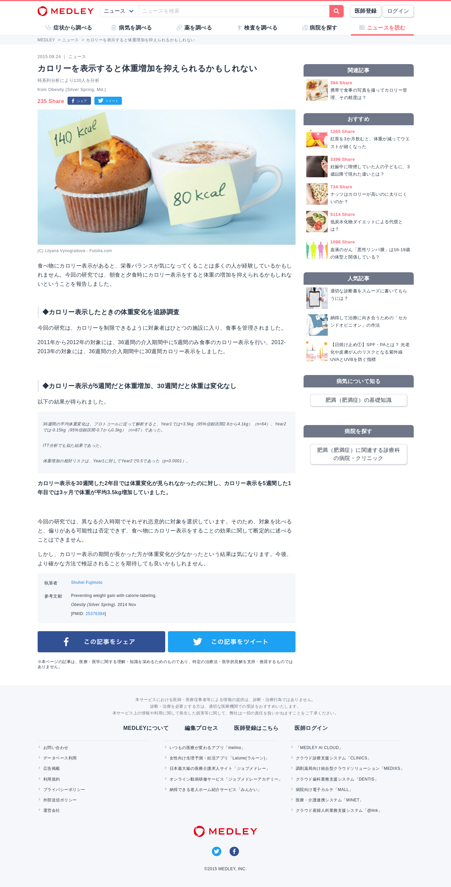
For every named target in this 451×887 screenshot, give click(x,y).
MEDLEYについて (146, 728)
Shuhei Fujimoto (87, 582)
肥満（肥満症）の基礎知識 (358, 400)
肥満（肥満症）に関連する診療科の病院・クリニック (358, 454)
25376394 (95, 613)
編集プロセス (201, 728)
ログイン (398, 11)
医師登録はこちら (256, 728)
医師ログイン (311, 728)
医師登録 (366, 11)
